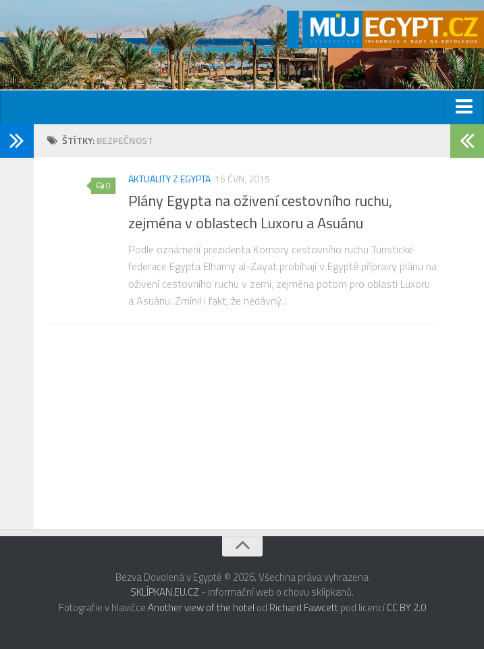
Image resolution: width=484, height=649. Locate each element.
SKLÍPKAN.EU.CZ (164, 592)
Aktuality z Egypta (169, 179)
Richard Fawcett (303, 607)
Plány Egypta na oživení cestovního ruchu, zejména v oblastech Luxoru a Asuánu (260, 211)
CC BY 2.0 (406, 607)
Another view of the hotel (201, 607)
